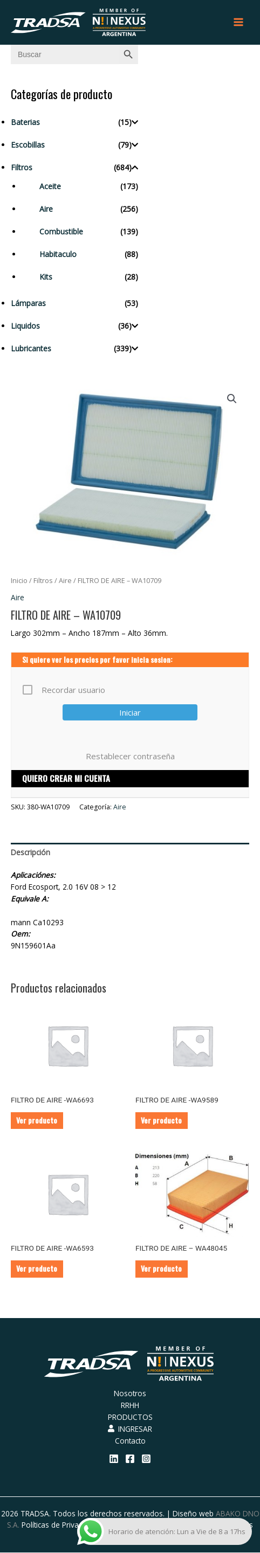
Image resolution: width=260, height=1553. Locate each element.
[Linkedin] (114, 1459)
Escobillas (28, 145)
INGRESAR (130, 1429)
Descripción (30, 852)
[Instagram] (146, 1459)
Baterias (25, 122)
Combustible (61, 231)
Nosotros (130, 1393)
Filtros (21, 167)
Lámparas (28, 303)
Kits (45, 277)
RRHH (130, 1405)
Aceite (50, 186)
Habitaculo (58, 254)
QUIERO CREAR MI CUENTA (66, 778)
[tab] (130, 852)
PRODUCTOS (130, 1417)
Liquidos (25, 326)
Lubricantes (31, 348)
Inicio (19, 580)
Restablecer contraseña (130, 756)
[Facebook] (130, 1459)
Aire (46, 209)
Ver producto (36, 1120)
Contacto (130, 1441)
